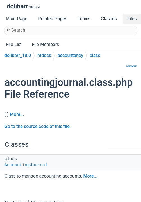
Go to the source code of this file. (37, 126)
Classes (131, 66)
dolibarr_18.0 (17, 55)
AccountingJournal (25, 165)
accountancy (70, 55)
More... (17, 114)
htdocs (44, 55)
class (95, 55)
